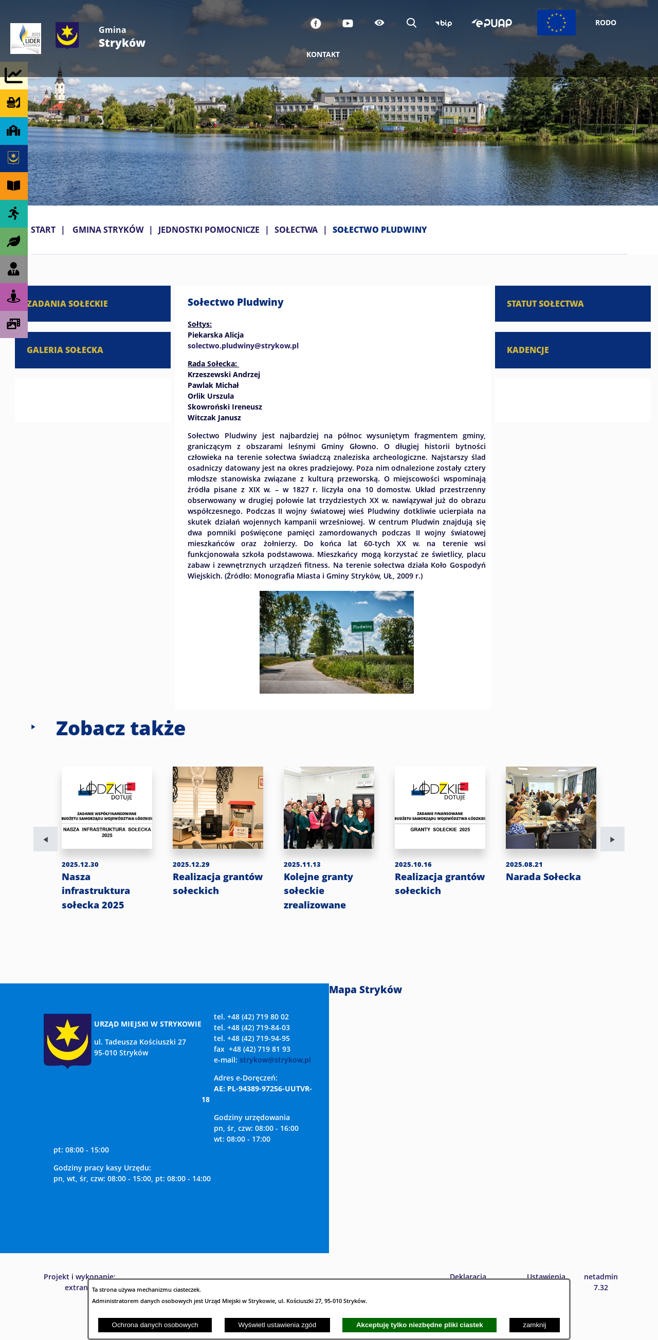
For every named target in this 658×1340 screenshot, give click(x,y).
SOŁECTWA (296, 229)
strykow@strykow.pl (275, 1088)
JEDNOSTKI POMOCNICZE (209, 229)
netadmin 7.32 (601, 1310)
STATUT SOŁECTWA (545, 303)
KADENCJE (528, 350)
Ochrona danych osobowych (155, 1325)
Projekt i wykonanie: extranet (80, 1310)
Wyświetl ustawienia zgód (277, 1325)
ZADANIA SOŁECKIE (67, 303)
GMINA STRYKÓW (107, 229)
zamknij (534, 1325)
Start (43, 229)
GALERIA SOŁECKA (65, 350)
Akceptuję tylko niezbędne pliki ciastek (419, 1325)
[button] (337, 690)
